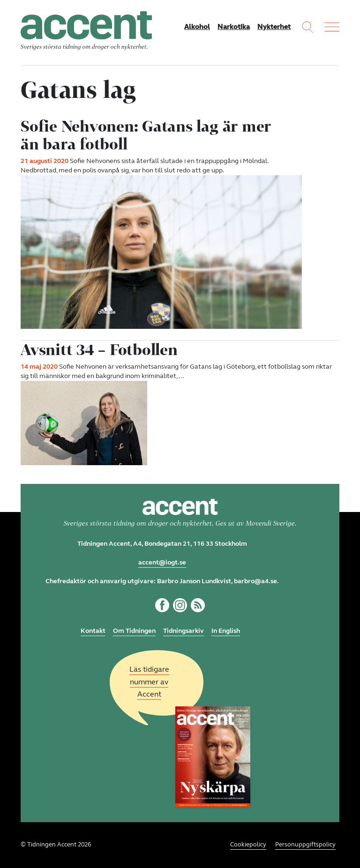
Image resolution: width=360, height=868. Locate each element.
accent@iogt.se (162, 562)
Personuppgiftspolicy (305, 844)
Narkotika (234, 26)
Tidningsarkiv (183, 631)
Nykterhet (274, 26)
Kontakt (93, 631)
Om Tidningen (134, 631)
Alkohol (197, 26)
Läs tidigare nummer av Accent (149, 682)
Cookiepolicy (248, 844)
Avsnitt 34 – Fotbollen (99, 349)
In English (225, 631)
